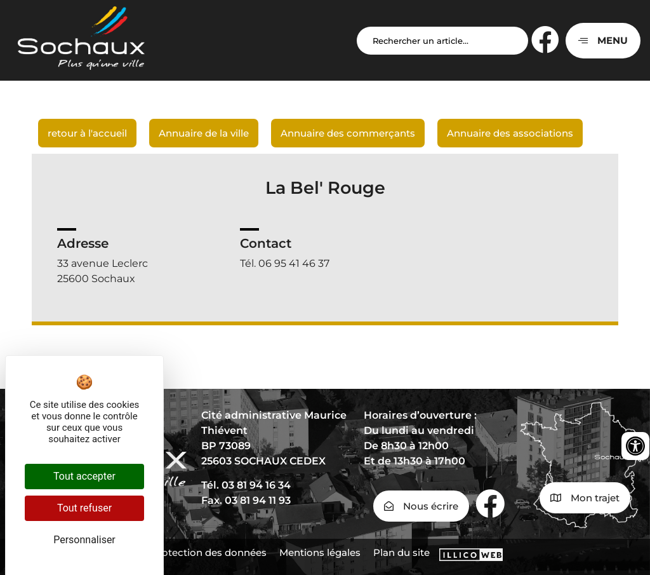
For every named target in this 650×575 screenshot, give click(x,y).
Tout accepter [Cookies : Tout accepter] (84, 476)
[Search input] (442, 41)
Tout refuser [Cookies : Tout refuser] (84, 508)
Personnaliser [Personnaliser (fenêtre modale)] (84, 540)
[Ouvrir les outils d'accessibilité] (635, 446)
